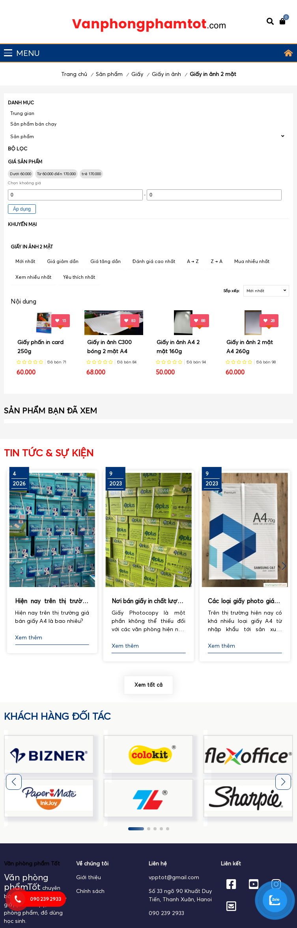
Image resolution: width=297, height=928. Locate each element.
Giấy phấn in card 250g (40, 346)
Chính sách (90, 891)
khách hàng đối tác (57, 716)
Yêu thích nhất (79, 277)
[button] (283, 566)
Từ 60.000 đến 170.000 (56, 173)
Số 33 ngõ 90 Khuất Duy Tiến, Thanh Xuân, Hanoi (180, 895)
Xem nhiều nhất (33, 277)
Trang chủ (74, 74)
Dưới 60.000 (20, 173)
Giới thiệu (88, 877)
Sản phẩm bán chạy (33, 124)
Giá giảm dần (62, 261)
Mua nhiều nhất (251, 261)
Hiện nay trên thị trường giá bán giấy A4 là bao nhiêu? (52, 601)
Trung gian (22, 113)
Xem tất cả (148, 685)
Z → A (216, 261)
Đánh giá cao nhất (154, 261)
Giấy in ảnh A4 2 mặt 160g (178, 346)
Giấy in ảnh (166, 74)
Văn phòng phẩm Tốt (32, 863)
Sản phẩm (109, 74)
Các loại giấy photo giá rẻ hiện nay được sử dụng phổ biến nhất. (245, 601)
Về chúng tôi (92, 863)
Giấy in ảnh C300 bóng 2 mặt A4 (109, 346)
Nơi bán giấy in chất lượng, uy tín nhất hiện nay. (149, 601)
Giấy (137, 74)
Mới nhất (25, 261)
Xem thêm (28, 637)
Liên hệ (158, 863)
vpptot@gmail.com (174, 877)
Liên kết (231, 863)
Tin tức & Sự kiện (48, 453)
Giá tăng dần (105, 261)
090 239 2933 (166, 913)
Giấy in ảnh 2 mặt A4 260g (249, 346)
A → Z (193, 261)
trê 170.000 (91, 173)
